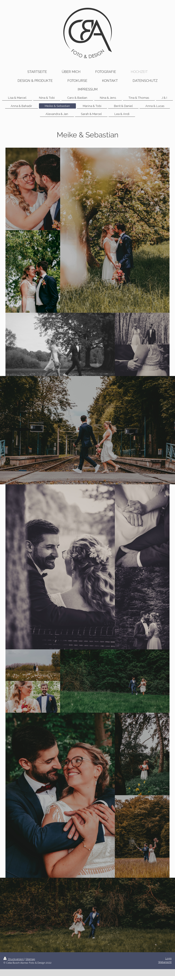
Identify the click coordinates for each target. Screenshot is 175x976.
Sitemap (30, 959)
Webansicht (165, 962)
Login (168, 958)
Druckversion (13, 959)
